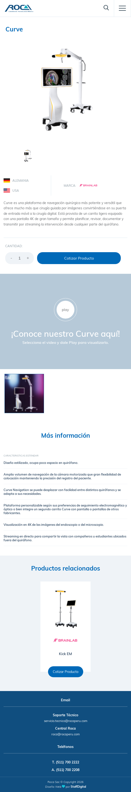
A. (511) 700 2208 (65, 770)
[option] (65, 89)
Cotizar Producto (79, 258)
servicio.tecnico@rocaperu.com (65, 721)
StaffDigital (78, 786)
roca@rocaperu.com (65, 734)
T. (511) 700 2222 (65, 762)
